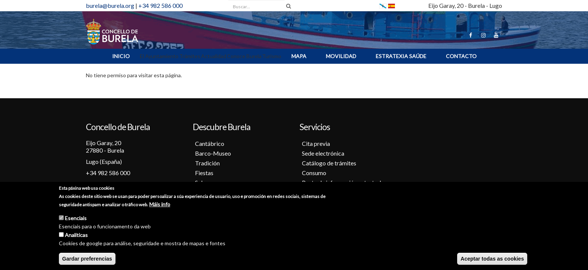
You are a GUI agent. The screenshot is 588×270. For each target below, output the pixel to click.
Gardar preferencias (87, 259)
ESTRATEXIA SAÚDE (401, 56)
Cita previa (316, 143)
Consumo (314, 172)
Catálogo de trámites (329, 162)
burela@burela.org (110, 5)
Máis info (159, 204)
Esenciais (76, 218)
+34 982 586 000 (160, 5)
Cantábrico (209, 143)
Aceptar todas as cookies (492, 259)
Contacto (461, 56)
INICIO (121, 56)
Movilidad (341, 56)
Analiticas (76, 235)
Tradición (207, 162)
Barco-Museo (213, 153)
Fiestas (204, 172)
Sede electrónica (323, 153)
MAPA (298, 56)
